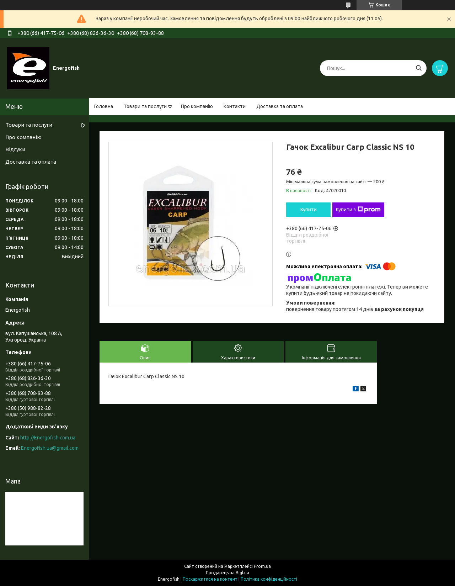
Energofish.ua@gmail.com (50, 448)
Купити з (358, 209)
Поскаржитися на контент (210, 579)
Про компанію (197, 106)
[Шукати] (419, 68)
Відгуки (15, 149)
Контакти (235, 106)
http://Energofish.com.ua (47, 437)
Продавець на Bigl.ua (227, 572)
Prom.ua (262, 566)
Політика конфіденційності (269, 579)
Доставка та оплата (279, 106)
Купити (308, 209)
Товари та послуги (145, 106)
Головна (103, 106)
